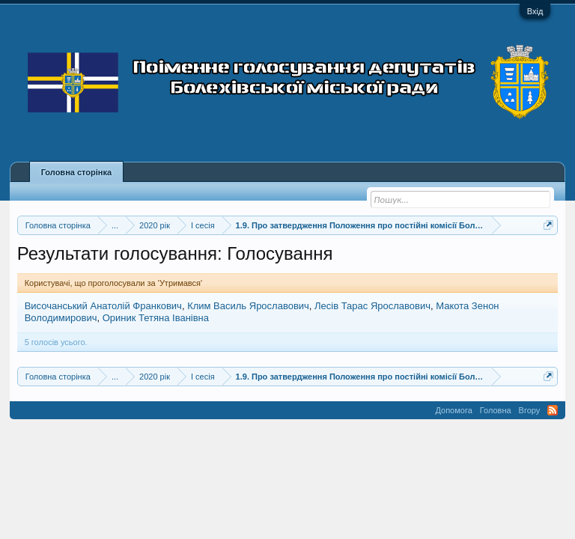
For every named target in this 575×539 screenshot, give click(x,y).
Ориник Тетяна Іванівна (156, 317)
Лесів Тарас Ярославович (372, 305)
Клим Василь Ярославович (248, 305)
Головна (495, 410)
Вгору (530, 410)
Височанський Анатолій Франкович (103, 305)
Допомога (453, 410)
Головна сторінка (76, 172)
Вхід (535, 11)
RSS (552, 410)
